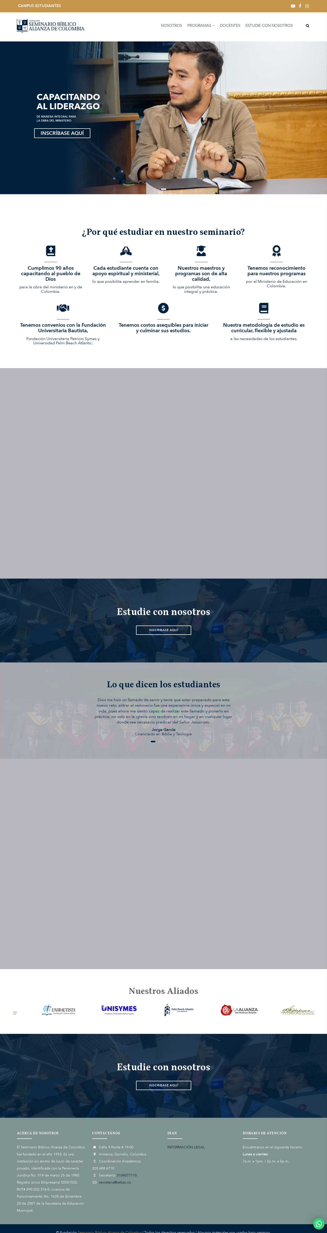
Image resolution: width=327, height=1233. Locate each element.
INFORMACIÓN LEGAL (186, 1147)
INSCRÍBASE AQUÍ (62, 133)
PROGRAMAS (199, 26)
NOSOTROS (168, 26)
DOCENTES (229, 26)
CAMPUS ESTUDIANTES (39, 5)
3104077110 (127, 1175)
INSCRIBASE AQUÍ (163, 630)
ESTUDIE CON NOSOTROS (268, 26)
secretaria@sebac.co (115, 1182)
